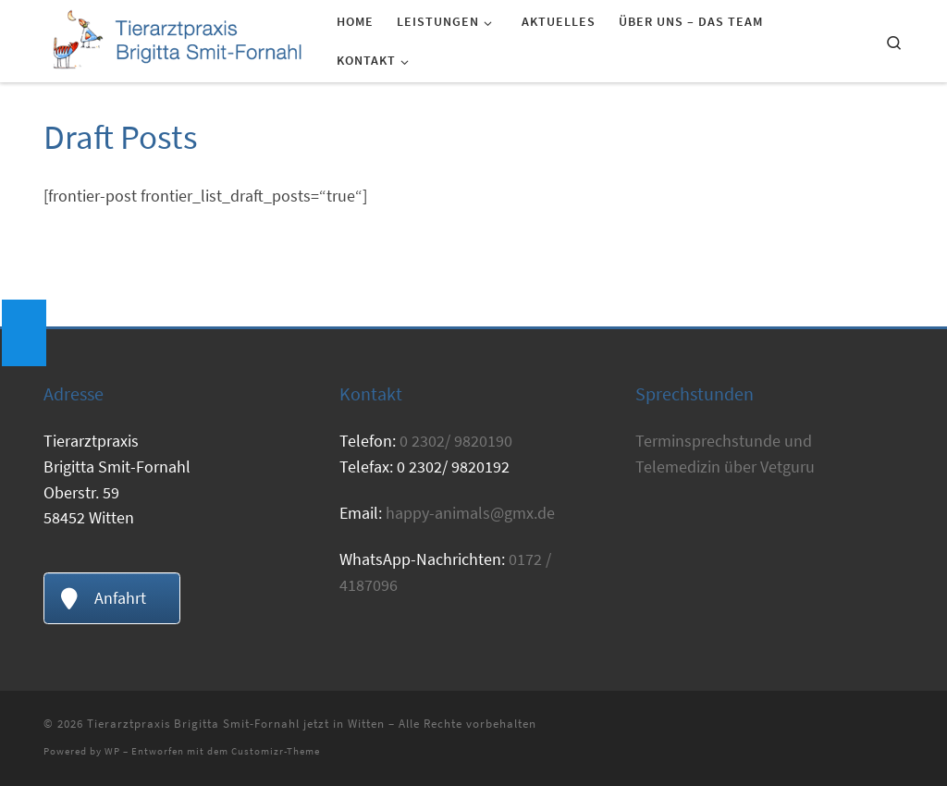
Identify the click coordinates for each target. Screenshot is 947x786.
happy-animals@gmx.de (470, 512)
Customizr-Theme (275, 750)
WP (112, 750)
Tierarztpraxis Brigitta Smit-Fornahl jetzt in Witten (236, 723)
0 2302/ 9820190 (456, 440)
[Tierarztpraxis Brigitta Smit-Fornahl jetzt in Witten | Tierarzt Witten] (176, 37)
